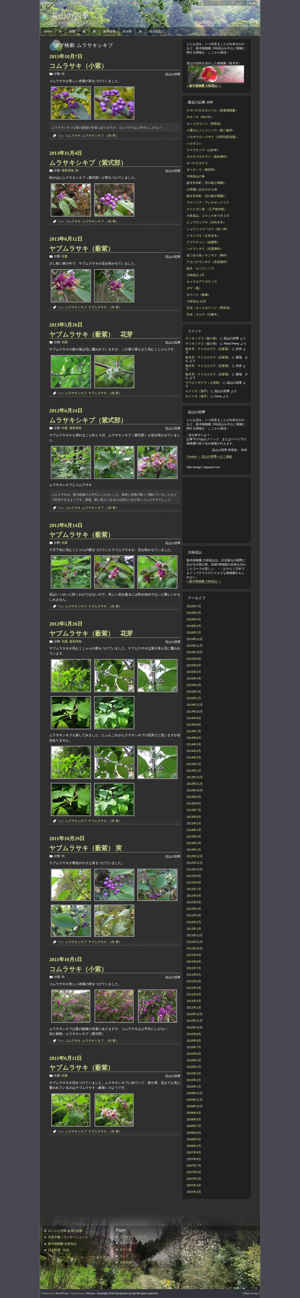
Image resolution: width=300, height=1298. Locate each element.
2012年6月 (194, 895)
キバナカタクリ (197, 163)
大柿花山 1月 (195, 275)
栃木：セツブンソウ (200, 268)
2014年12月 (195, 704)
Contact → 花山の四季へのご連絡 (209, 456)
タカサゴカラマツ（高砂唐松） (208, 156)
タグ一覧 (111, 3)
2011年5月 (194, 981)
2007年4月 (194, 1185)
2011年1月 (194, 1007)
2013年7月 (194, 810)
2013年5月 (194, 823)
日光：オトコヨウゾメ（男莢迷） (209, 308)
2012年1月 (194, 928)
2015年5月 (194, 672)
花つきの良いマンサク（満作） (208, 255)
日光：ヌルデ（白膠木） (203, 314)
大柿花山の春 (196, 176)
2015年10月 (195, 652)
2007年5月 (194, 1178)
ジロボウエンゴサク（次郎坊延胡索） (212, 137)
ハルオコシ (194, 143)
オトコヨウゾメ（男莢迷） (205, 123)
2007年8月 (194, 1159)
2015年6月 (194, 665)
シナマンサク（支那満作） (205, 248)
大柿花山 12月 (196, 301)
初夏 (72, 31)
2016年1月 (194, 632)
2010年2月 (194, 1080)
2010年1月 (194, 1086)
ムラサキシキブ (93, 135)
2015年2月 (194, 691)
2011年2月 (194, 1001)
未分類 (127, 31)
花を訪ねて (157, 31)
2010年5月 (194, 1060)
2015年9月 (194, 658)
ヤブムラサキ (97, 307)
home (48, 31)
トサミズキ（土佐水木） (203, 235)
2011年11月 (195, 942)
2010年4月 (194, 1067)
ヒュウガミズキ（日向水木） (206, 222)
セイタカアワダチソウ (202, 281)
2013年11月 (195, 784)
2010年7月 (194, 1047)
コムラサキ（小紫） (78, 65)
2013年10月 (195, 790)
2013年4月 (194, 830)
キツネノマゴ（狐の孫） (202, 338)
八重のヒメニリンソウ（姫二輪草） (211, 130)
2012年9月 (194, 876)
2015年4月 (194, 678)
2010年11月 (195, 1020)
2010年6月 (194, 1053)
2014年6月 (194, 738)
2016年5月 (194, 613)
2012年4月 (194, 909)
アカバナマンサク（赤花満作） (208, 262)
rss (139, 3)
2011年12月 (195, 935)
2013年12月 (195, 777)
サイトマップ (93, 3)
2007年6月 (194, 1172)
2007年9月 (194, 1152)
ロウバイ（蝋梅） (199, 294)
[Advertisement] (214, 509)
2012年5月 (194, 902)
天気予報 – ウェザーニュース (68, 1237)
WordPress (62, 1293)
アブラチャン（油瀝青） (203, 242)
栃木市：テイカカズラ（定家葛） (208, 349)
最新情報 (109, 31)
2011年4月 (194, 988)
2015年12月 (195, 639)
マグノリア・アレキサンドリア (208, 202)
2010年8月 (194, 1040)
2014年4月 (194, 751)
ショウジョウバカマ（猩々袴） (208, 229)
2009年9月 (194, 1113)
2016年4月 (194, 619)
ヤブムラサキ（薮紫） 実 (85, 848)
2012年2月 (194, 922)
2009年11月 (195, 1099)
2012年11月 (195, 863)
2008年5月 (194, 1139)
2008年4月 (194, 1146)
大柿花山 (76, 3)
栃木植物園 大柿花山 (62, 1243)
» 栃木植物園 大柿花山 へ (204, 581)
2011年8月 (194, 961)
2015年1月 (194, 698)
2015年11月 (195, 645)
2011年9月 (194, 955)
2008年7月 (194, 1126)
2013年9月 (194, 797)
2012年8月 (194, 882)
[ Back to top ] (251, 1293)
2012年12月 (195, 856)
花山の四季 (70, 15)
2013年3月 (194, 836)
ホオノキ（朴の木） (200, 117)
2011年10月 (195, 948)
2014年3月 (194, 757)
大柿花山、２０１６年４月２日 (208, 215)
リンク (125, 3)
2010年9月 (194, 1034)
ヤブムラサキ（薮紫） (84, 248)
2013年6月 (194, 817)
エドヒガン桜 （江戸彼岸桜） (207, 209)
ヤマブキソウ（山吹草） (203, 150)
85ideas (90, 1293)
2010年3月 (194, 1073)
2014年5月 (194, 744)
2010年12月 (195, 1014)
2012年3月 (194, 915)
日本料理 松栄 (58, 1250)
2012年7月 (194, 889)
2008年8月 (194, 1119)
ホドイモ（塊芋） (197, 391)
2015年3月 (194, 685)
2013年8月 (194, 803)
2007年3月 (194, 1192)
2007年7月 (194, 1165)
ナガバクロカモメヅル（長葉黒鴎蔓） (212, 110)
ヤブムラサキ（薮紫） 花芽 (91, 334)
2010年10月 (195, 1027)
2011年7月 (194, 968)
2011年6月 (194, 974)
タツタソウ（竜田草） (202, 169)
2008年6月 (194, 1133)
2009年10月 (195, 1106)
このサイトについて (54, 3)
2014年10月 (195, 711)
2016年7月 (194, 606)
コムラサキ (73, 135)
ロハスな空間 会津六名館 (65, 1231)
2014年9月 (194, 718)
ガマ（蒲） (194, 288)
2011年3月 (194, 994)
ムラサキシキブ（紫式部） (91, 162)
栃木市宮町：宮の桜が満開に (206, 183)
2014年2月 (194, 764)
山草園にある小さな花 (202, 189)
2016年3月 (194, 626)
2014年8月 (194, 724)
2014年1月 (194, 770)
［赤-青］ (111, 135)
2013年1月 (194, 849)
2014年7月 (194, 731)
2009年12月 (195, 1093)
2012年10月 (195, 869)
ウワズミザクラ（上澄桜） (203, 382)
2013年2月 (194, 843)
